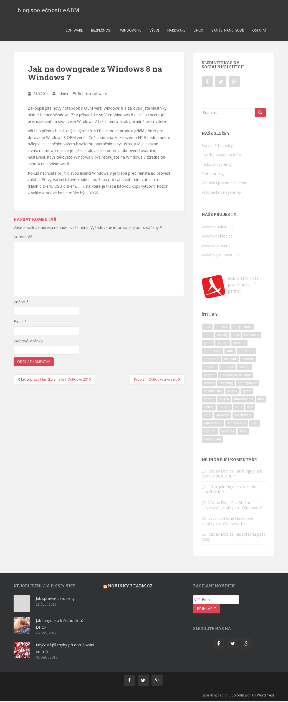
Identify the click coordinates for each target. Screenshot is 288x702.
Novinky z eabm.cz (130, 587)
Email (20, 322)
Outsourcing (213, 174)
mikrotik (230, 360)
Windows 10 (130, 31)
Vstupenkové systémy (221, 193)
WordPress (265, 696)
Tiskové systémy (217, 165)
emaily (222, 336)
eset (236, 336)
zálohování (212, 440)
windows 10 (213, 424)
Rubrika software (92, 94)
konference (212, 352)
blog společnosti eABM (48, 10)
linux (230, 352)
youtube (227, 432)
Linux (198, 31)
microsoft (211, 360)
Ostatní (259, 31)
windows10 (243, 416)
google (222, 344)
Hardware (176, 31)
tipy (261, 400)
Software (74, 31)
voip (207, 416)
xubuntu (210, 432)
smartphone (247, 384)
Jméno (21, 303)
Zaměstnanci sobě (227, 31)
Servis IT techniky (217, 146)
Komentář (23, 238)
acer (207, 328)
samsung (226, 384)
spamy (209, 400)
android (222, 328)
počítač (244, 368)
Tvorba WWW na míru (221, 156)
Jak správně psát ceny (55, 599)
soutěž (232, 392)
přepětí (209, 376)
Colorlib (237, 696)
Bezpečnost (101, 31)
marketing (246, 352)
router (209, 384)
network (210, 368)
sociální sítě (213, 392)
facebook (251, 336)
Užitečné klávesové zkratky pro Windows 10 (233, 506)
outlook (227, 368)
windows (222, 416)
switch (224, 400)
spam (246, 392)
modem (248, 360)
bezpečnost (242, 328)
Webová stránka (28, 342)
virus (238, 408)
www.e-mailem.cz (217, 227)
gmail (208, 344)
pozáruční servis (232, 184)
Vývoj (154, 31)
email (208, 336)
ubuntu (224, 408)
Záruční (208, 184)
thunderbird (243, 400)
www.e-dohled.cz (217, 237)
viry (250, 408)
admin (62, 94)
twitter (209, 408)
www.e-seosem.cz (218, 246)
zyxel (243, 432)
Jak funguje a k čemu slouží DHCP (232, 474)
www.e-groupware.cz (220, 256)
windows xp (236, 424)
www (254, 424)
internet (239, 344)
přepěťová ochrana (235, 376)
